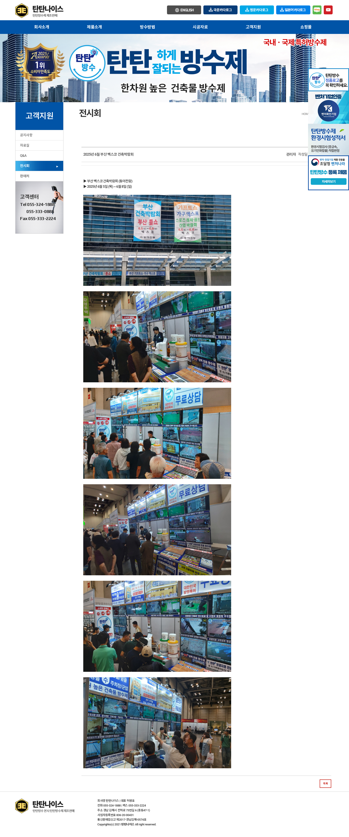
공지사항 (26, 135)
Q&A (23, 156)
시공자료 (200, 27)
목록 (325, 783)
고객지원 (253, 27)
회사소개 (41, 27)
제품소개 (94, 27)
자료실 (24, 145)
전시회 (24, 166)
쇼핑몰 (306, 27)
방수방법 (147, 27)
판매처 (24, 176)
